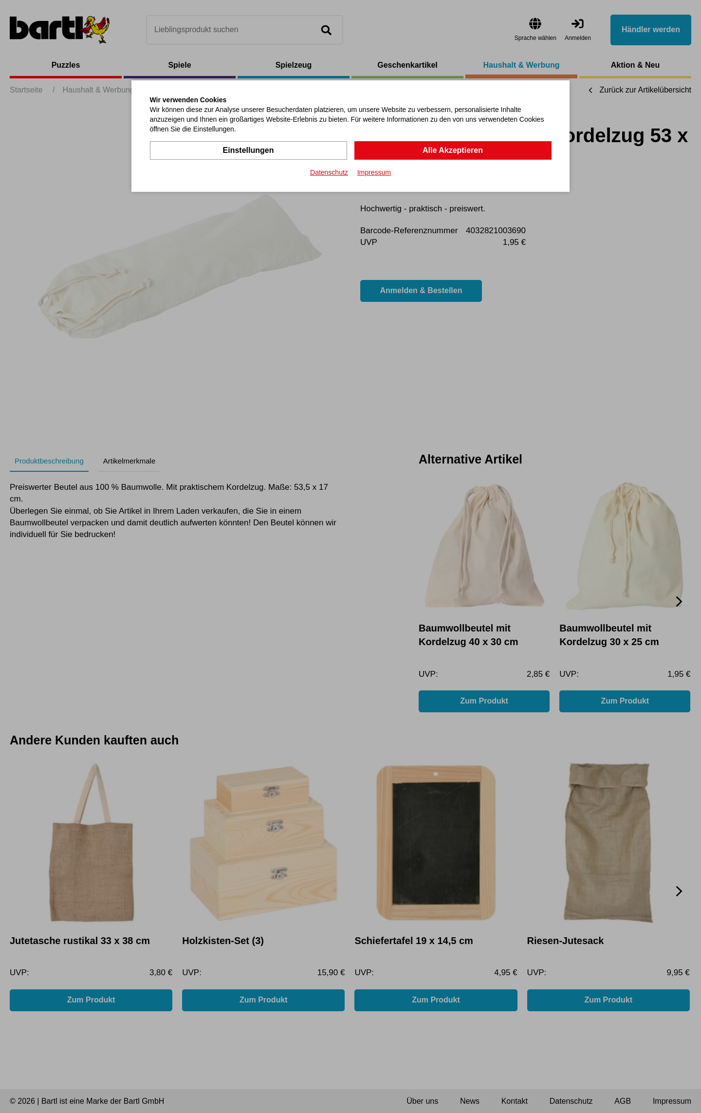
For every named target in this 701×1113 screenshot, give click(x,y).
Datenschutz (329, 172)
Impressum (374, 172)
